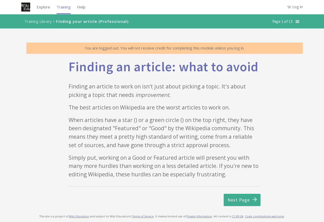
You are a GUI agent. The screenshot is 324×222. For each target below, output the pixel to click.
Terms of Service (143, 216)
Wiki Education (79, 216)
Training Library (38, 21)
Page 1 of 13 (282, 21)
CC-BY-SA (237, 216)
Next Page (242, 200)
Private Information (199, 216)
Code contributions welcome (264, 216)
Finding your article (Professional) (92, 21)
